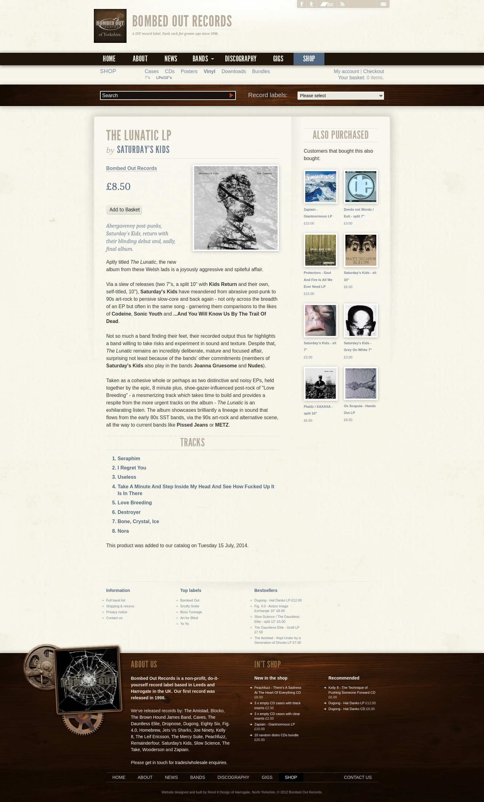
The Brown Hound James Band (161, 717)
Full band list (115, 600)
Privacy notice (116, 612)
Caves (199, 717)
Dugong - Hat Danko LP (346, 703)
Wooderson (153, 749)
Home (109, 59)
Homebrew (149, 730)
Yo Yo (184, 624)
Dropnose (171, 723)
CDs (169, 71)
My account (346, 71)
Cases (152, 71)
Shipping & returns (120, 606)
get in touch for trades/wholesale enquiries (185, 762)
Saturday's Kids (143, 149)
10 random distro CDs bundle (276, 735)
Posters (189, 71)
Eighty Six (210, 723)
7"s (147, 78)
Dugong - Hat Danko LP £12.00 (278, 600)
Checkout (373, 71)
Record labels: (316, 96)
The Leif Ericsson (152, 736)
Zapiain (181, 749)
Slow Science (207, 743)
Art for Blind (189, 618)
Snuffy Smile (189, 606)
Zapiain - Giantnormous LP (274, 724)
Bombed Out (189, 600)
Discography (241, 59)
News (171, 59)
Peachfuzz (215, 736)
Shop (309, 59)
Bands (197, 777)
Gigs (278, 59)
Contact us (114, 618)
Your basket (351, 77)
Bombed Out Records (182, 20)
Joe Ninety (204, 730)
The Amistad (196, 710)
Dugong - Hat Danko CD (346, 709)
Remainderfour (145, 743)
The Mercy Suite (187, 736)
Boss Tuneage (191, 612)
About (140, 59)
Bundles (261, 71)
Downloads (234, 71)
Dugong (190, 723)
